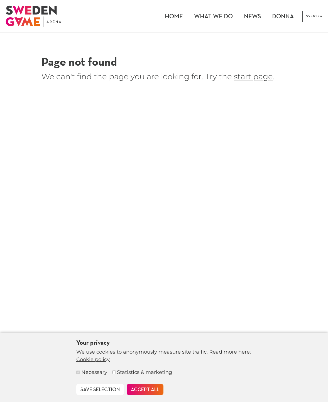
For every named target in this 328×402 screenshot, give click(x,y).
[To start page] (33, 16)
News (252, 17)
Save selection (100, 389)
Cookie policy (93, 359)
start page (253, 76)
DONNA (283, 17)
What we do (213, 17)
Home (174, 17)
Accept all (145, 389)
